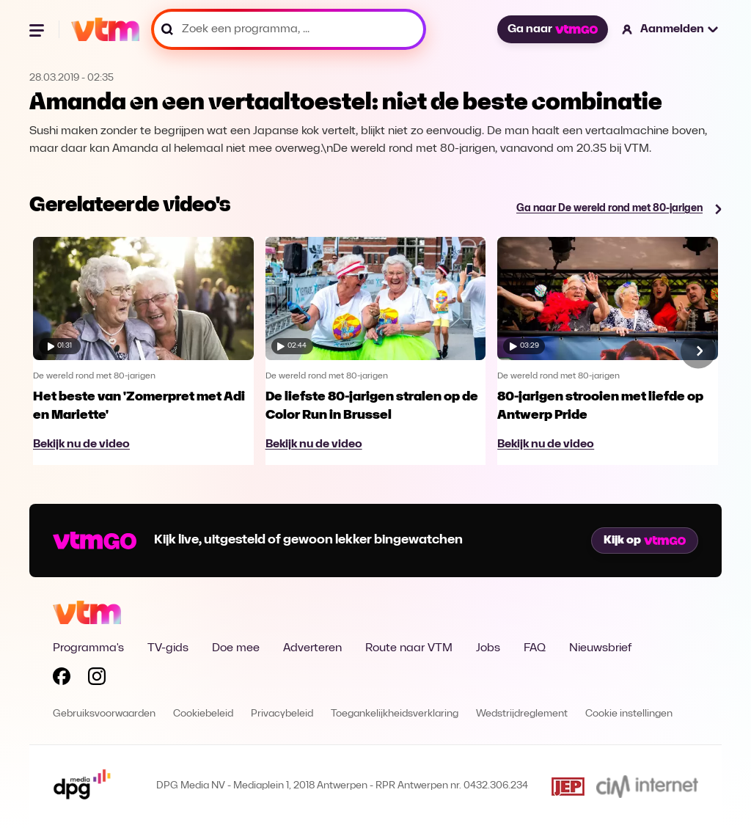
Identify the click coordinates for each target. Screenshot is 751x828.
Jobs (488, 648)
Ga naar (552, 29)
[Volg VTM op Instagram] (97, 679)
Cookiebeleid (203, 713)
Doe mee (236, 648)
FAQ (535, 648)
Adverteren (312, 648)
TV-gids (167, 648)
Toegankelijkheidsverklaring (394, 713)
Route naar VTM (409, 648)
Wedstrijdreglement (522, 713)
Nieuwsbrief (600, 648)
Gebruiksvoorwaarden (104, 713)
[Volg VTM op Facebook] (61, 679)
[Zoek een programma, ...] (288, 29)
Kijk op (645, 540)
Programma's (88, 648)
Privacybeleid (282, 713)
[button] (671, 29)
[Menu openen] (38, 29)
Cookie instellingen (629, 713)
